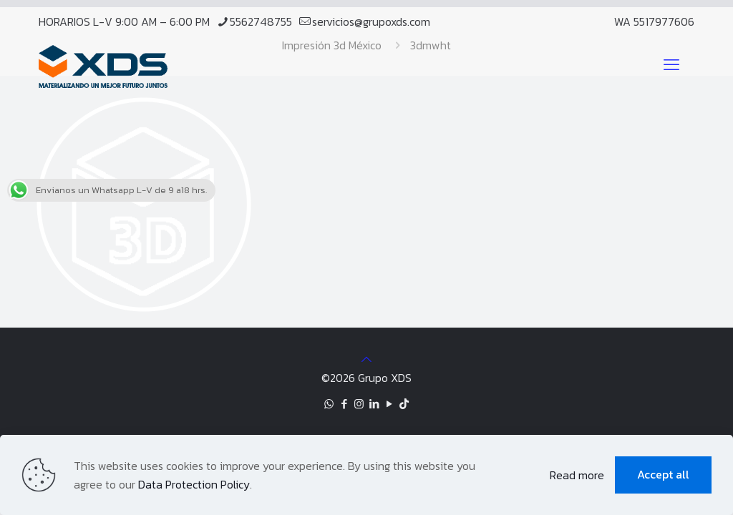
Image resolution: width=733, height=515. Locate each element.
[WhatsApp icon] (329, 404)
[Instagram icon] (359, 404)
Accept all (663, 474)
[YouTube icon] (389, 404)
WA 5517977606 (654, 21)
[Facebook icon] (344, 404)
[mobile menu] (671, 65)
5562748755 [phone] (261, 21)
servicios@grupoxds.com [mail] (371, 21)
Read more (577, 475)
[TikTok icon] (404, 404)
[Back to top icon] (366, 359)
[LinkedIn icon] (374, 404)
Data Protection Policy (194, 484)
